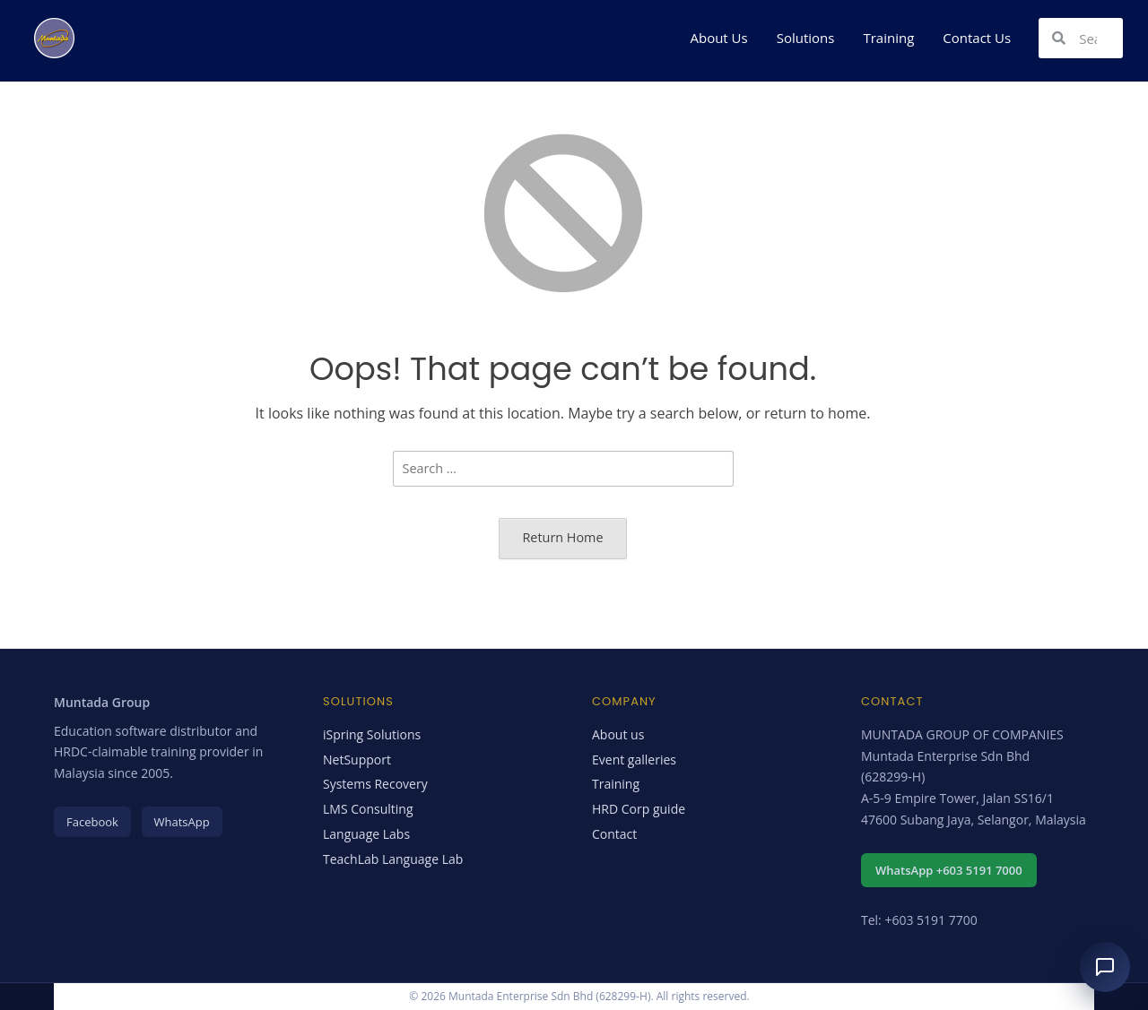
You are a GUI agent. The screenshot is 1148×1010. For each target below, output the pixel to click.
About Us (718, 38)
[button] (723, 38)
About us (618, 734)
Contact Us (977, 38)
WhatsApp (182, 822)
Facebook (92, 822)
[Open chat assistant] (1105, 967)
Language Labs (366, 833)
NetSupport (357, 759)
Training (888, 38)
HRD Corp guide (638, 808)
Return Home (562, 537)
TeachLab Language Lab (393, 859)
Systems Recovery (375, 783)
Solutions (806, 38)
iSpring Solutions (372, 734)
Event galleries (634, 759)
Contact (614, 833)
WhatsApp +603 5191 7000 (948, 870)
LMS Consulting (368, 808)
